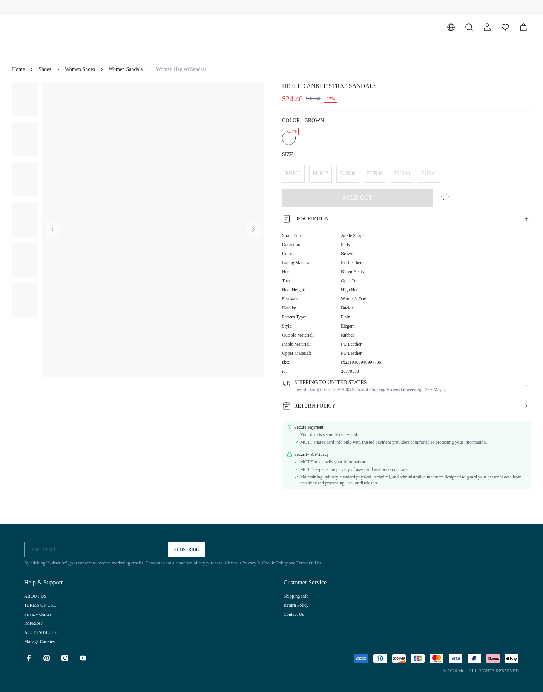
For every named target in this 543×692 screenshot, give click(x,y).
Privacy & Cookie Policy (265, 563)
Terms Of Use (309, 563)
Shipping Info (296, 596)
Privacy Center (37, 614)
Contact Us (294, 614)
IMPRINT (33, 623)
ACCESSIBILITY (41, 632)
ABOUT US (35, 596)
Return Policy (296, 605)
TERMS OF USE (40, 605)
